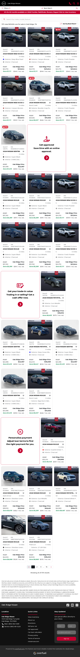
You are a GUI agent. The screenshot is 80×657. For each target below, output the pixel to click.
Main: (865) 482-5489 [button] (10, 624)
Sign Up (66, 638)
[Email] (66, 632)
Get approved (33, 629)
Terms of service (34, 638)
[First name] (61, 626)
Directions (31, 623)
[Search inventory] (40, 19)
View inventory (33, 617)
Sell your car (32, 626)
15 (46, 567)
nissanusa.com (33, 641)
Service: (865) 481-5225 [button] (11, 626)
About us (31, 620)
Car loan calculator (35, 632)
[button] (70, 3)
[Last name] (72, 626)
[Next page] (51, 566)
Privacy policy (33, 635)
